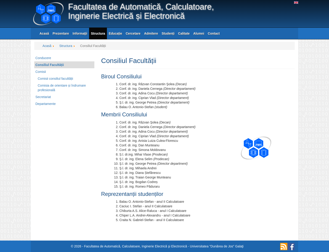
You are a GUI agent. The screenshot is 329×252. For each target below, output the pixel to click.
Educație (115, 33)
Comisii (40, 72)
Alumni (198, 33)
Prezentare (61, 33)
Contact (214, 33)
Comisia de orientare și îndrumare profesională (62, 88)
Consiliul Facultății (49, 65)
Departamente (45, 104)
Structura (98, 33)
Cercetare (133, 33)
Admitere (151, 33)
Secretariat (43, 97)
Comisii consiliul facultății (55, 78)
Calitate (184, 33)
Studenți (168, 33)
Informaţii (80, 33)
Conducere (43, 58)
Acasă (44, 33)
